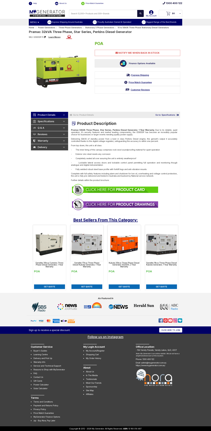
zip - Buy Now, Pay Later (44, 420)
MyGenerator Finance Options (47, 417)
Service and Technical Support (47, 366)
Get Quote (49, 286)
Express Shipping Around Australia (67, 22)
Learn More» (54, 37)
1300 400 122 (172, 3)
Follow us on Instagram (105, 337)
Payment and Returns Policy (46, 405)
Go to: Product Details (83, 115)
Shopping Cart (92, 354)
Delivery (42, 147)
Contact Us (38, 377)
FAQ (35, 373)
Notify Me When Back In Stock (137, 52)
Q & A (41, 127)
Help (33, 3)
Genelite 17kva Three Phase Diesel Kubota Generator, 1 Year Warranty (87, 265)
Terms (35, 397)
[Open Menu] (35, 22)
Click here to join (170, 330)
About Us (61, 3)
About (86, 367)
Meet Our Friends (93, 383)
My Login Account (94, 346)
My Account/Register (95, 351)
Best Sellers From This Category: (105, 220)
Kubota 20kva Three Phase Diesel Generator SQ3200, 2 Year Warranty (124, 265)
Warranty (43, 140)
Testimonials (91, 379)
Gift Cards (38, 381)
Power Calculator (41, 384)
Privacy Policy (40, 409)
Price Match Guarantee (92, 3)
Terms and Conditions (43, 402)
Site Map (90, 390)
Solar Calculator (41, 388)
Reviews (42, 134)
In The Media (92, 375)
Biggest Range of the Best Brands (161, 22)
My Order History (93, 358)
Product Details (46, 114)
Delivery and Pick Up (43, 358)
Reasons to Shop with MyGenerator (49, 369)
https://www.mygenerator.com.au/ (150, 365)
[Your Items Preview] (180, 13)
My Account (151, 14)
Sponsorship (91, 387)
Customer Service (41, 346)
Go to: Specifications (165, 115)
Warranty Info (39, 362)
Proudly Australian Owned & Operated (114, 22)
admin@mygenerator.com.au (153, 363)
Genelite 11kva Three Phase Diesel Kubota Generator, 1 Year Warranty (161, 264)
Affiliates (89, 394)
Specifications (46, 121)
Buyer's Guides (40, 351)
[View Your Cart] (170, 13)
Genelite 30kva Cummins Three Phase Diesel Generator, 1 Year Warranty (49, 265)
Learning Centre (41, 354)
